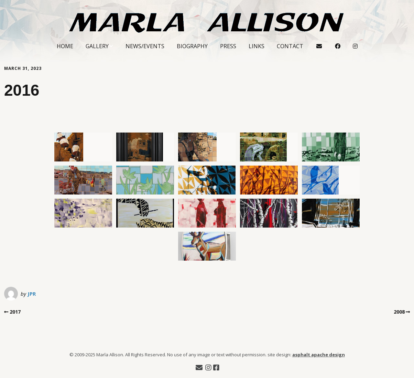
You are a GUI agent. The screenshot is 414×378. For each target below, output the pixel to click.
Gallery (97, 46)
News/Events (145, 46)
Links (256, 46)
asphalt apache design (318, 354)
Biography (192, 46)
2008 (399, 311)
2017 (15, 311)
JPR (32, 293)
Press (228, 46)
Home (65, 46)
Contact (290, 46)
